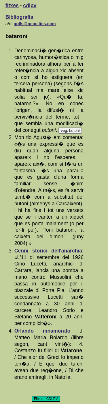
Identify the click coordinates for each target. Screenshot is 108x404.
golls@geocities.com (35, 23)
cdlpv (29, 5)
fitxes (12, 5)
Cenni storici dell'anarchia (48, 251)
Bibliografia (19, 17)
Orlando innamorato (42, 331)
